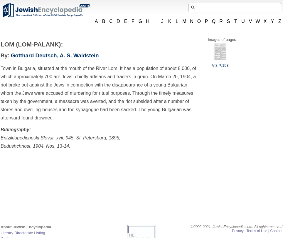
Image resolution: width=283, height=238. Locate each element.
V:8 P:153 (220, 63)
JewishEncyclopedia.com (46, 10)
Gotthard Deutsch (34, 55)
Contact (276, 231)
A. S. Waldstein (79, 55)
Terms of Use (256, 231)
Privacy (238, 231)
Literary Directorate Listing (23, 233)
